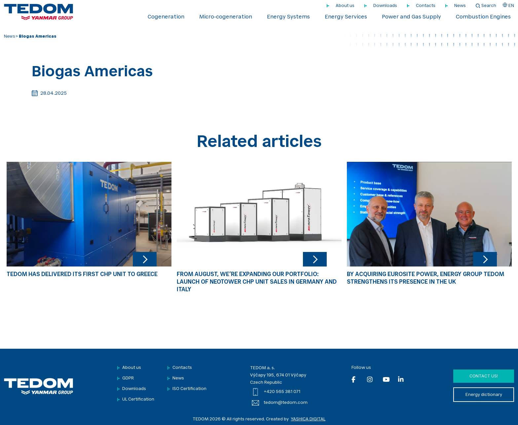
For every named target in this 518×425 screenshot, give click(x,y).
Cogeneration (166, 17)
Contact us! (483, 376)
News (460, 6)
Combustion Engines (483, 17)
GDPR (128, 378)
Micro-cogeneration (225, 17)
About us (345, 6)
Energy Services (346, 17)
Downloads (385, 6)
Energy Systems (288, 17)
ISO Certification (189, 389)
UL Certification (138, 399)
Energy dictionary (483, 395)
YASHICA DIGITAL (308, 419)
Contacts (425, 6)
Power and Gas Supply (411, 17)
